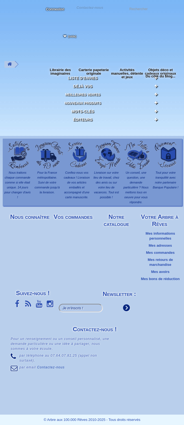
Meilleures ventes (82, 95)
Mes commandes (160, 253)
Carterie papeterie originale (93, 71)
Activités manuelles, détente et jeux (127, 73)
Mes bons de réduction (160, 279)
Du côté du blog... (160, 76)
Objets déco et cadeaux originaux (160, 71)
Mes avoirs (160, 272)
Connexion (55, 9)
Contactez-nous (89, 7)
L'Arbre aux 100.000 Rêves (9, 12)
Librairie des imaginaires (60, 71)
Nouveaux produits (83, 103)
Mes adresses (160, 245)
